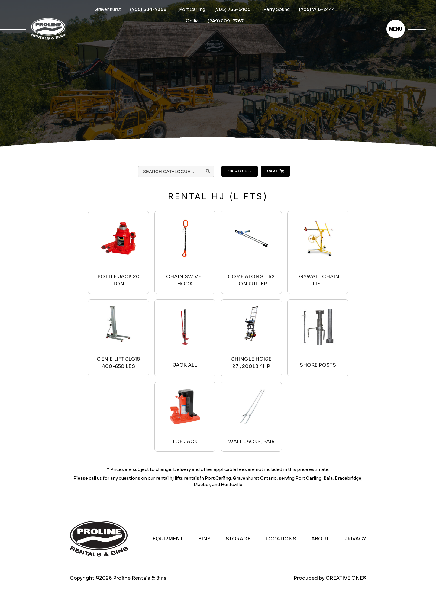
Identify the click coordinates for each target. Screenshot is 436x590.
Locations (281, 539)
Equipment (168, 539)
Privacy (355, 539)
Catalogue (240, 171)
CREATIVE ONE (344, 578)
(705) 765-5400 (232, 9)
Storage (238, 539)
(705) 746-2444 (317, 9)
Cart (275, 171)
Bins (204, 539)
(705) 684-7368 (148, 9)
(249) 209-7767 (226, 21)
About (320, 539)
